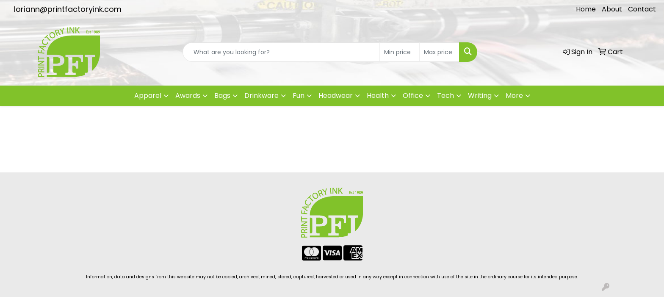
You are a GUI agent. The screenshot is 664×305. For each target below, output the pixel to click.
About (612, 9)
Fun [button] (298, 95)
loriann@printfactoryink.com (68, 9)
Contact (642, 9)
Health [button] (378, 95)
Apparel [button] (147, 95)
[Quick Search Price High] (439, 52)
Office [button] (413, 95)
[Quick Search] (281, 52)
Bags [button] (222, 95)
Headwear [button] (335, 95)
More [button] (514, 95)
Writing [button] (480, 95)
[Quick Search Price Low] (399, 52)
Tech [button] (445, 95)
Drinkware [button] (261, 95)
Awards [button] (187, 95)
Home (586, 9)
